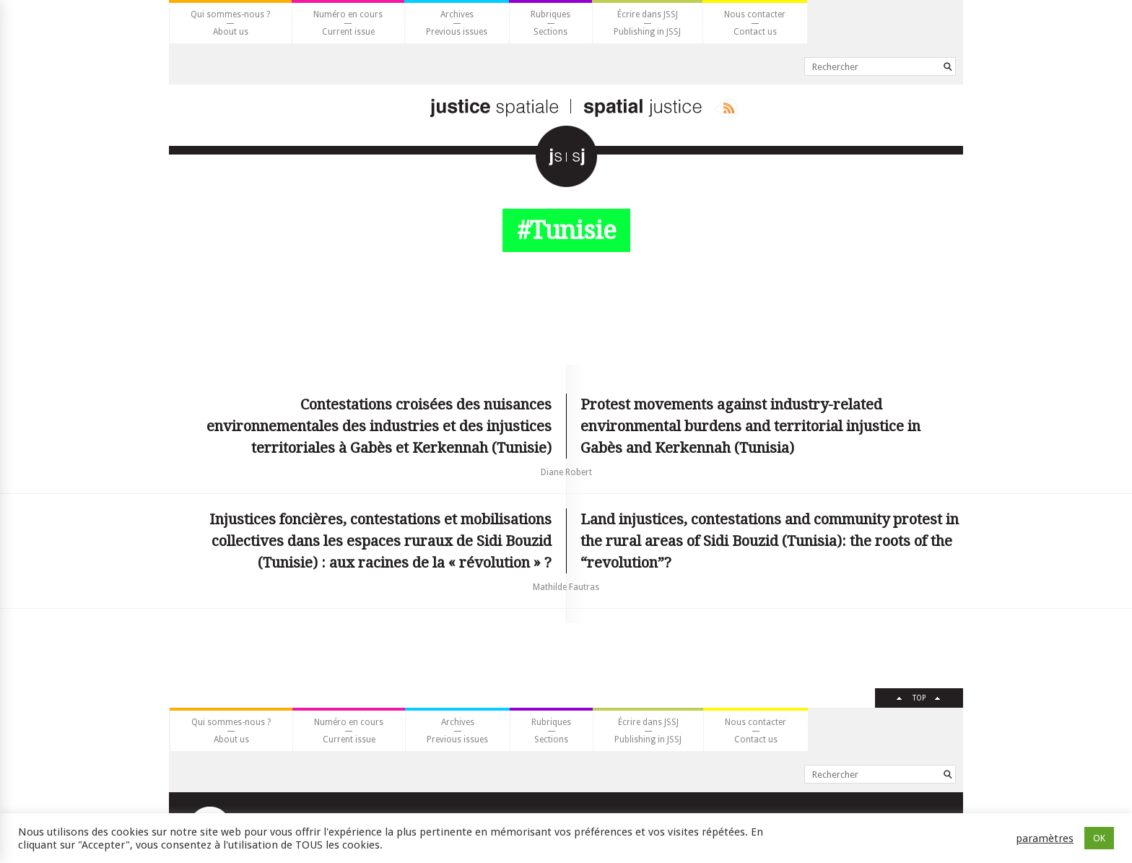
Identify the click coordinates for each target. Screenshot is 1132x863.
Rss (726, 108)
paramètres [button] (1045, 838)
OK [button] (1099, 838)
